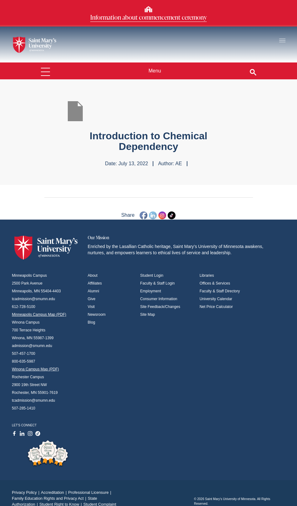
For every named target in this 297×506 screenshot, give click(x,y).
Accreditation (54, 492)
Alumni (93, 291)
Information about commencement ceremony (148, 17)
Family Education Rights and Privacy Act (50, 498)
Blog (91, 322)
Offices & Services (215, 283)
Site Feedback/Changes (160, 307)
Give (92, 299)
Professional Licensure (90, 492)
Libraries (207, 275)
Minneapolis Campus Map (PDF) (39, 314)
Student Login (151, 275)
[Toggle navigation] (282, 40)
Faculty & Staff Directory (220, 291)
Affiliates (95, 283)
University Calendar (216, 299)
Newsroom (97, 314)
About (92, 275)
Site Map (147, 314)
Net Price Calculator (216, 307)
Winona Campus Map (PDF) (35, 369)
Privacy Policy (26, 492)
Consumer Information (158, 299)
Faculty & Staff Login (157, 283)
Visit (91, 307)
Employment (150, 291)
